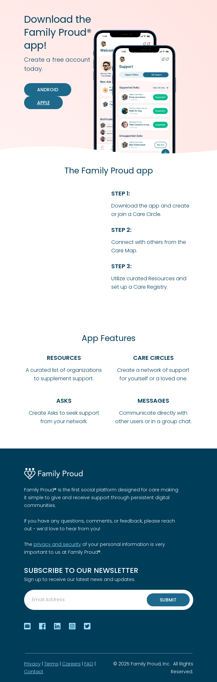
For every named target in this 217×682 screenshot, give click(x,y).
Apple (43, 102)
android (47, 89)
